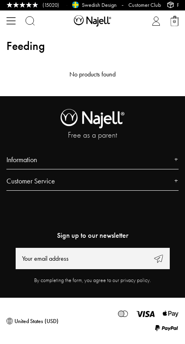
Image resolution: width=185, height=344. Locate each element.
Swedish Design (101, 4)
